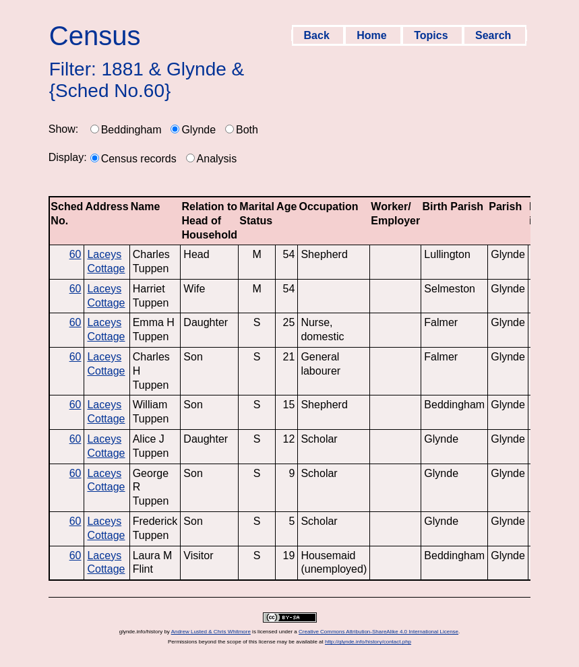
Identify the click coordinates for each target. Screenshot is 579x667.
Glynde (198, 129)
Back (318, 35)
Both (247, 129)
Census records (139, 158)
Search (494, 35)
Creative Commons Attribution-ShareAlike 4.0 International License (378, 632)
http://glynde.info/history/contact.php (368, 642)
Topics (432, 35)
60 (75, 254)
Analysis (217, 158)
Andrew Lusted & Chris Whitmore (211, 632)
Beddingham (131, 129)
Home (373, 35)
